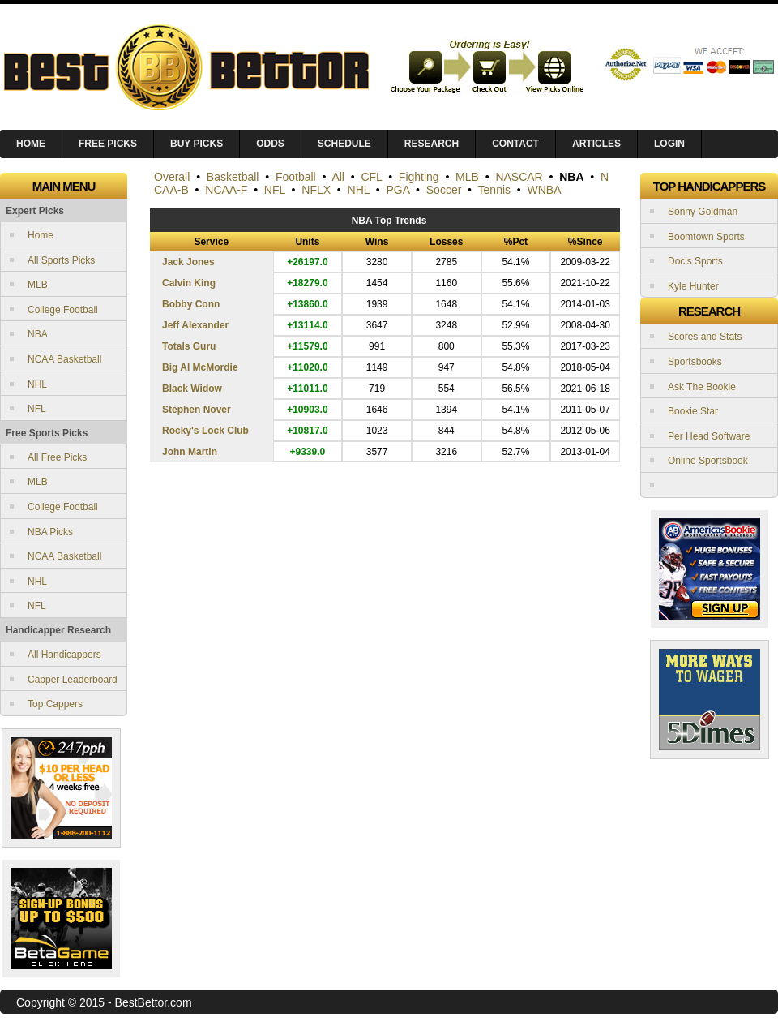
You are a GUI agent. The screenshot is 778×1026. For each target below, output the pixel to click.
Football (296, 176)
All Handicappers (64, 654)
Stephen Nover (196, 409)
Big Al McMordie (200, 367)
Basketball (233, 176)
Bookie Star (693, 411)
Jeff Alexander (195, 325)
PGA (398, 189)
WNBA (545, 189)
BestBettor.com (153, 1002)
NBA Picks (50, 532)
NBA (38, 334)
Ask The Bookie (702, 387)
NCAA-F (226, 189)
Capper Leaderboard (73, 679)
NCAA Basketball (64, 359)
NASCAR (518, 176)
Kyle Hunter (693, 286)
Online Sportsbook (708, 460)
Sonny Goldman (702, 211)
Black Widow (192, 388)
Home (40, 235)
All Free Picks (57, 457)
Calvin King (189, 283)
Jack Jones (188, 262)
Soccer (444, 189)
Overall (172, 176)
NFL (37, 408)
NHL (37, 384)
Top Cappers (55, 704)
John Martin (189, 451)
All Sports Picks (61, 260)
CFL (371, 176)
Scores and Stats (705, 336)
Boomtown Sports (706, 237)
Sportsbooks (695, 361)
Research (431, 143)
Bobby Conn (191, 304)
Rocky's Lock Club (205, 430)
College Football (63, 310)
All (337, 176)
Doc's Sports (695, 261)
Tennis (494, 189)
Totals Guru (189, 346)
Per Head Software (709, 436)
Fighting (419, 176)
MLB (38, 284)
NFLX (316, 189)
